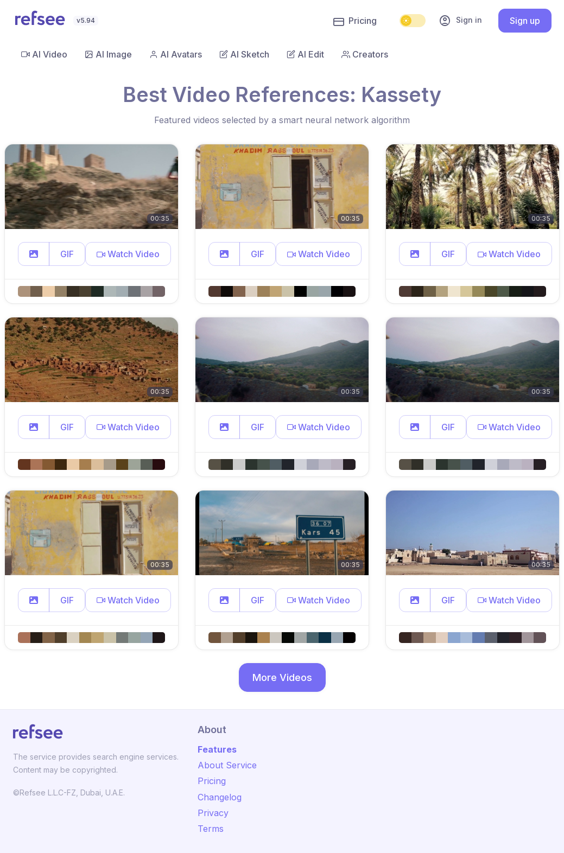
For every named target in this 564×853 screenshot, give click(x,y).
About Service (227, 765)
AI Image (108, 54)
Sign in (460, 20)
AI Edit (305, 54)
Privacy (213, 812)
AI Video (44, 54)
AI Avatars (175, 54)
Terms (211, 828)
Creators (364, 54)
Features (217, 749)
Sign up (525, 20)
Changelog (220, 797)
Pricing (355, 21)
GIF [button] (67, 254)
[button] (33, 254)
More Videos (282, 677)
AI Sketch (244, 54)
